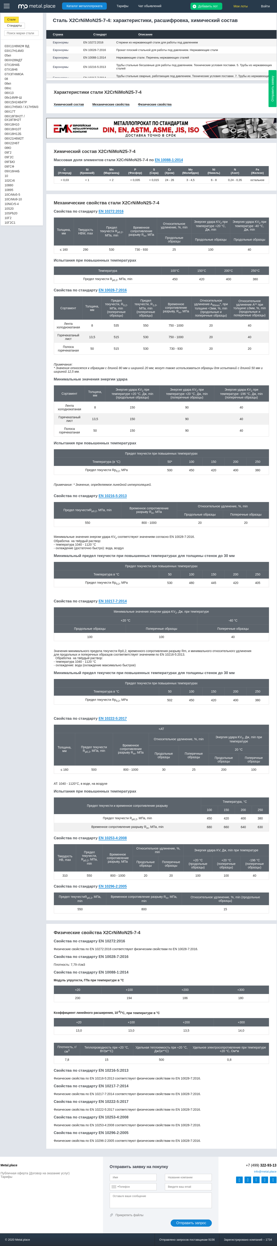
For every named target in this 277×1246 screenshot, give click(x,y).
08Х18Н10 (12, 124)
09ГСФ (9, 166)
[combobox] (115, 1186)
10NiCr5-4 (12, 204)
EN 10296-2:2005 (113, 886)
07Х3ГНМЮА (14, 74)
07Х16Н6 (11, 69)
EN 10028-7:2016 (94, 50)
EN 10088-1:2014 (94, 57)
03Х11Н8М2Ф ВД (17, 46)
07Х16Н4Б (12, 65)
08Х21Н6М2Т (14, 138)
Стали (11, 19)
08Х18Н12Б (13, 134)
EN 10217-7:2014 (113, 601)
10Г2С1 (10, 222)
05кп (8, 55)
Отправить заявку (272, 89)
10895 (9, 190)
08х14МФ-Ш (13, 97)
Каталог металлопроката (84, 6)
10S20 (9, 208)
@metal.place (265, 1171)
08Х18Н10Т (13, 129)
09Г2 (8, 152)
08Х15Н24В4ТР (16, 102)
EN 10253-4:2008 (113, 838)
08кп (8, 83)
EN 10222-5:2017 (113, 718)
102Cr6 (10, 180)
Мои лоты (241, 6)
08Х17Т (10, 111)
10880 (9, 185)
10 (6, 176)
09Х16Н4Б (12, 171)
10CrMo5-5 (12, 194)
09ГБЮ (10, 162)
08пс (8, 88)
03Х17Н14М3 (14, 51)
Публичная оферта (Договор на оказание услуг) (35, 1173)
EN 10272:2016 (93, 42)
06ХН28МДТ (13, 60)
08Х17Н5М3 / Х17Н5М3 (21, 107)
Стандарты (14, 25)
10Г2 (8, 218)
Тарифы (6, 1177)
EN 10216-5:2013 (94, 67)
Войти (265, 6)
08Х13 (9, 93)
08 (6, 79)
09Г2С (9, 157)
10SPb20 (11, 213)
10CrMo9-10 (13, 199)
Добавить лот (208, 6)
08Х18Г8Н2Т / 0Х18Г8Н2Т (15, 118)
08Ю (8, 148)
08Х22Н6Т (12, 143)
